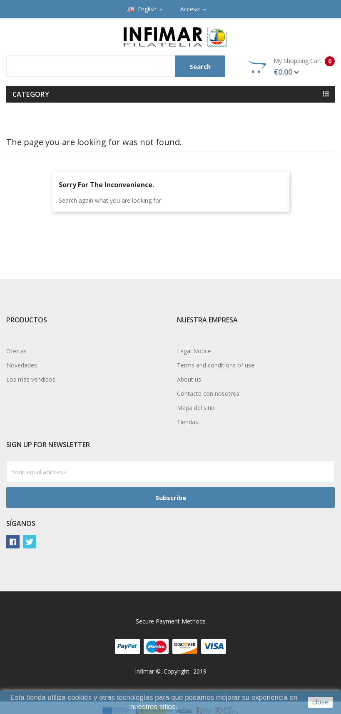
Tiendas (187, 422)
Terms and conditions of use (215, 365)
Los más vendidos (30, 379)
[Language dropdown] (145, 9)
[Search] (115, 66)
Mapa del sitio (196, 408)
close (320, 702)
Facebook (13, 541)
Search (200, 66)
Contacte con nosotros (208, 393)
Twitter (29, 541)
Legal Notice (194, 351)
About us (189, 379)
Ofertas (16, 351)
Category (30, 94)
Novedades (21, 365)
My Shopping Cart (292, 66)
